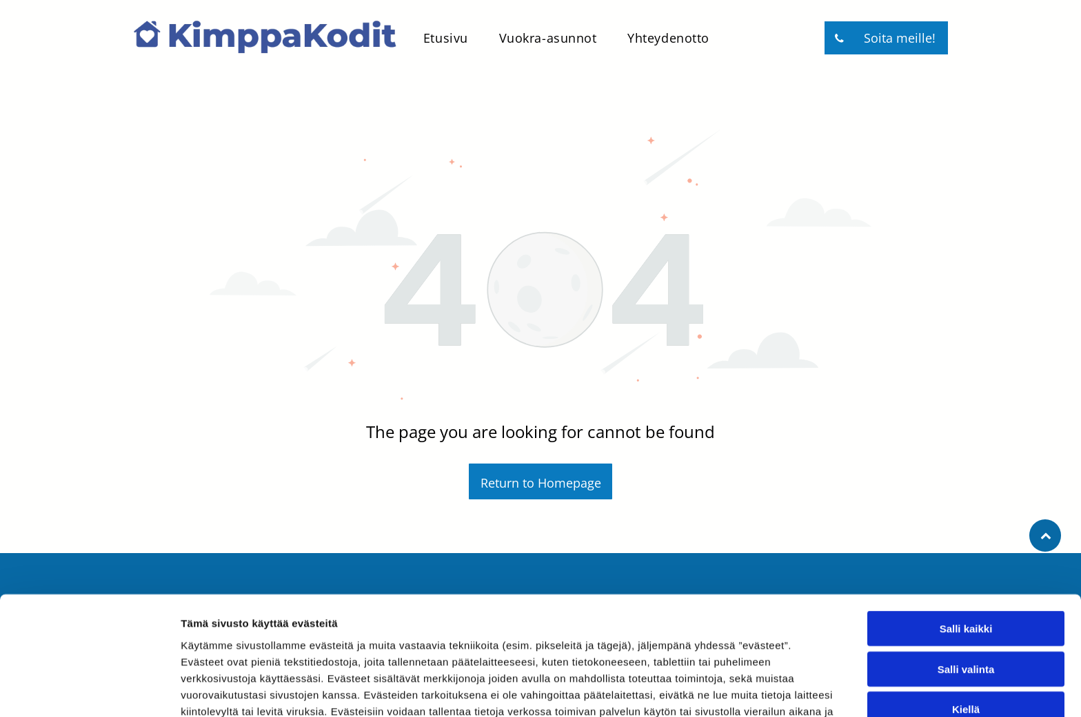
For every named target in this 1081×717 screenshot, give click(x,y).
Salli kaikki (966, 546)
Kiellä (966, 627)
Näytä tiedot (737, 690)
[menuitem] (440, 37)
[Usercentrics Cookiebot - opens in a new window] (89, 690)
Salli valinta (966, 586)
